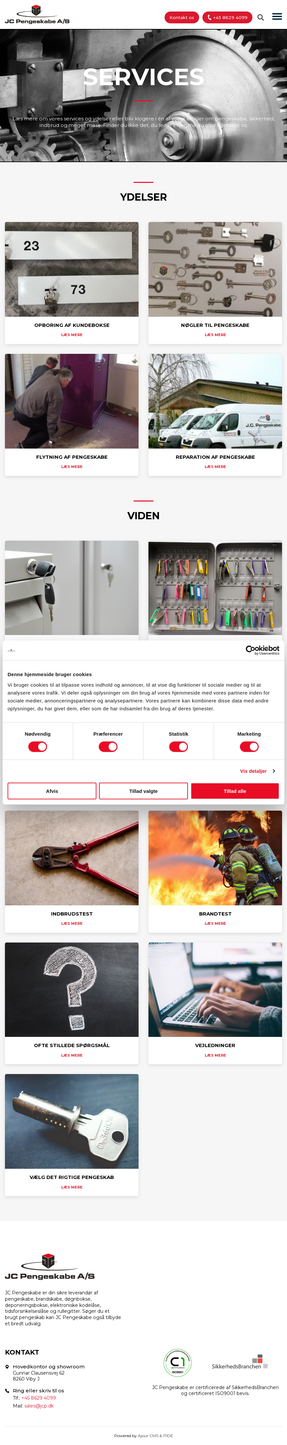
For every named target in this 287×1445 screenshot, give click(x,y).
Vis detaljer (253, 771)
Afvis (52, 791)
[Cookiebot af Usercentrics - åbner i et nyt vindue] (250, 650)
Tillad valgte (143, 791)
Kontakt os (182, 17)
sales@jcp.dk (39, 1406)
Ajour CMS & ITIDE (155, 1435)
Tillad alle (235, 791)
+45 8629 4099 (227, 17)
